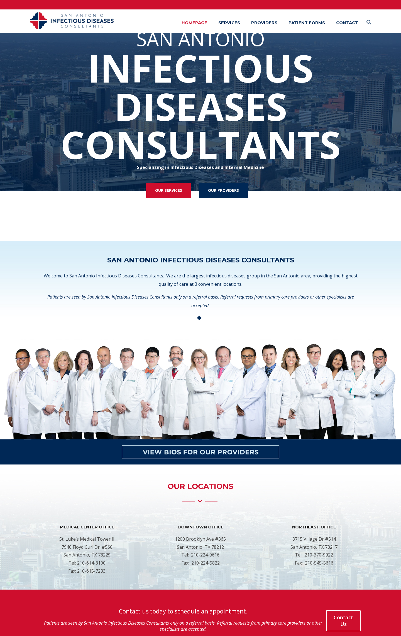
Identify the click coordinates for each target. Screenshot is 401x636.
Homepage (194, 22)
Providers (264, 22)
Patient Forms (306, 22)
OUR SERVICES (168, 190)
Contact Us (343, 620)
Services (229, 22)
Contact (347, 22)
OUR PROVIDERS (223, 190)
